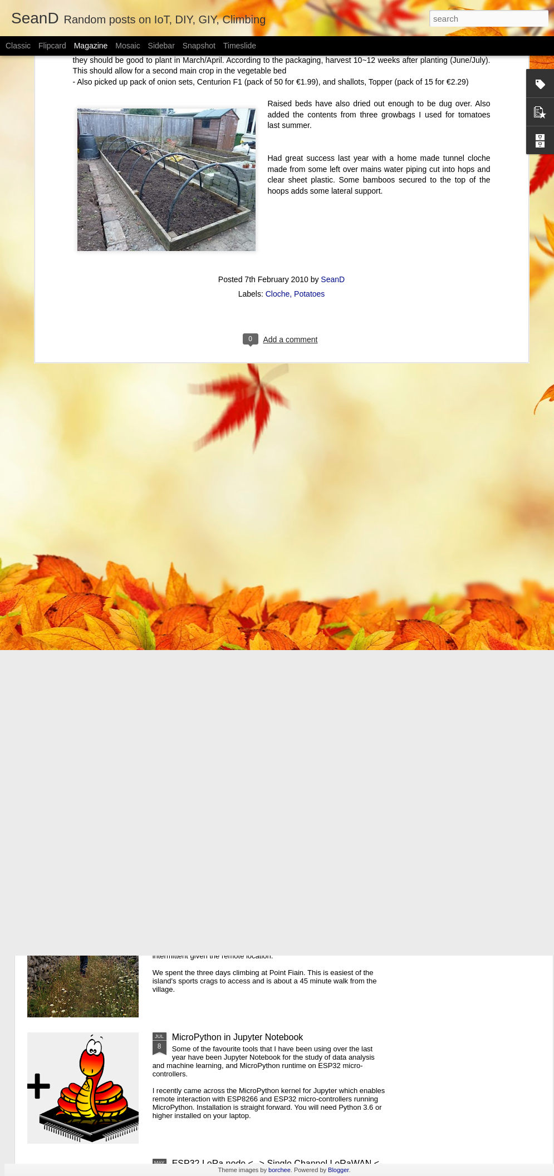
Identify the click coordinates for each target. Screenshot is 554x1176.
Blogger (338, 1170)
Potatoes (309, 199)
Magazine (91, 45)
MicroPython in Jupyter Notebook (237, 1037)
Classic (18, 45)
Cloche (278, 199)
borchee (279, 1170)
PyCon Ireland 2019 (211, 784)
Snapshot (199, 45)
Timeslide (239, 45)
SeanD (333, 184)
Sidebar (161, 45)
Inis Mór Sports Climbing (220, 911)
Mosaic (127, 45)
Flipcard (52, 45)
